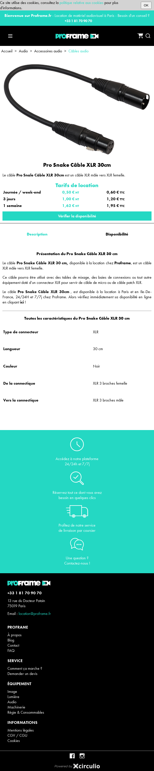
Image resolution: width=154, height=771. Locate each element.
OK (146, 5)
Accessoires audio (48, 51)
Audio (23, 51)
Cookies (13, 740)
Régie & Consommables (25, 712)
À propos (14, 634)
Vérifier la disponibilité (77, 216)
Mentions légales (20, 730)
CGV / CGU (17, 735)
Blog (10, 640)
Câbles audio (78, 51)
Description (37, 234)
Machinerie (16, 707)
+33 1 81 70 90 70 (78, 21)
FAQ (11, 650)
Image (12, 691)
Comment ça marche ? (24, 668)
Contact (13, 645)
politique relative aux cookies (81, 2)
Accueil (6, 51)
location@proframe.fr (35, 613)
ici (22, 302)
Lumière (13, 696)
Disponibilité (117, 234)
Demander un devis (22, 673)
